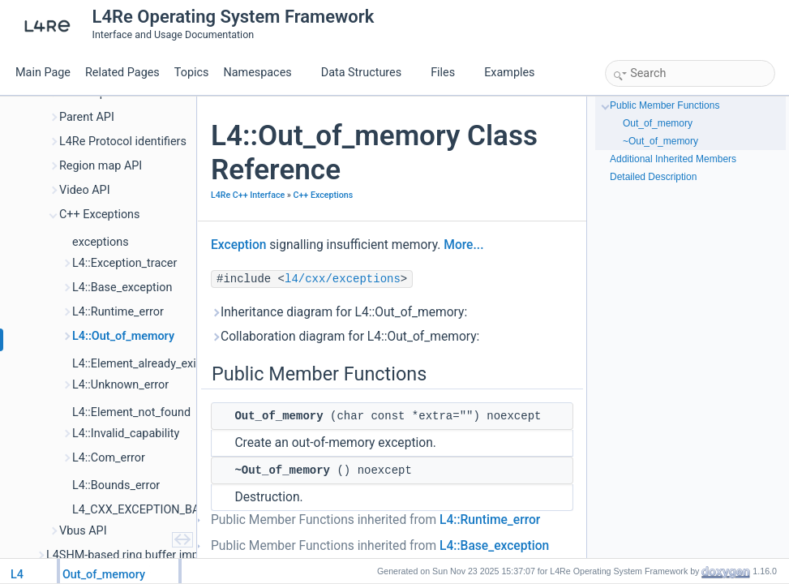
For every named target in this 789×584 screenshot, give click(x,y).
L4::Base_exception (494, 546)
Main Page (43, 72)
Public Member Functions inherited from (375, 520)
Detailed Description (653, 176)
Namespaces (263, 72)
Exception (238, 245)
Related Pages (122, 72)
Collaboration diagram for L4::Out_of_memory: (345, 336)
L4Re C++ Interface (248, 195)
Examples (509, 72)
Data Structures (367, 72)
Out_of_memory (658, 123)
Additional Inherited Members (673, 159)
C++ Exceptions (323, 195)
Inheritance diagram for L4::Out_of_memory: (339, 312)
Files (449, 72)
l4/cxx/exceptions (343, 279)
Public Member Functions (664, 105)
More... (463, 245)
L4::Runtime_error (490, 520)
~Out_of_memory (660, 141)
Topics (191, 72)
